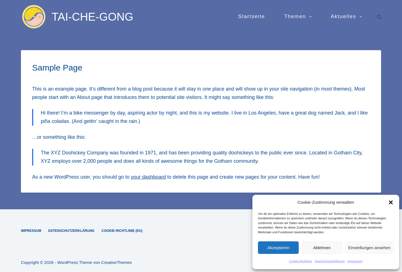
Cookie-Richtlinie (300, 261)
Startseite (251, 16)
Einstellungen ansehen (369, 247)
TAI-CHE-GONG (92, 17)
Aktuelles (347, 16)
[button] (391, 202)
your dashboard (148, 177)
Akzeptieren (278, 247)
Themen (299, 16)
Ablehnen (322, 247)
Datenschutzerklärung (330, 261)
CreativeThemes (116, 262)
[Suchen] (379, 17)
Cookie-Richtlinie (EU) (121, 231)
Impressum (355, 261)
